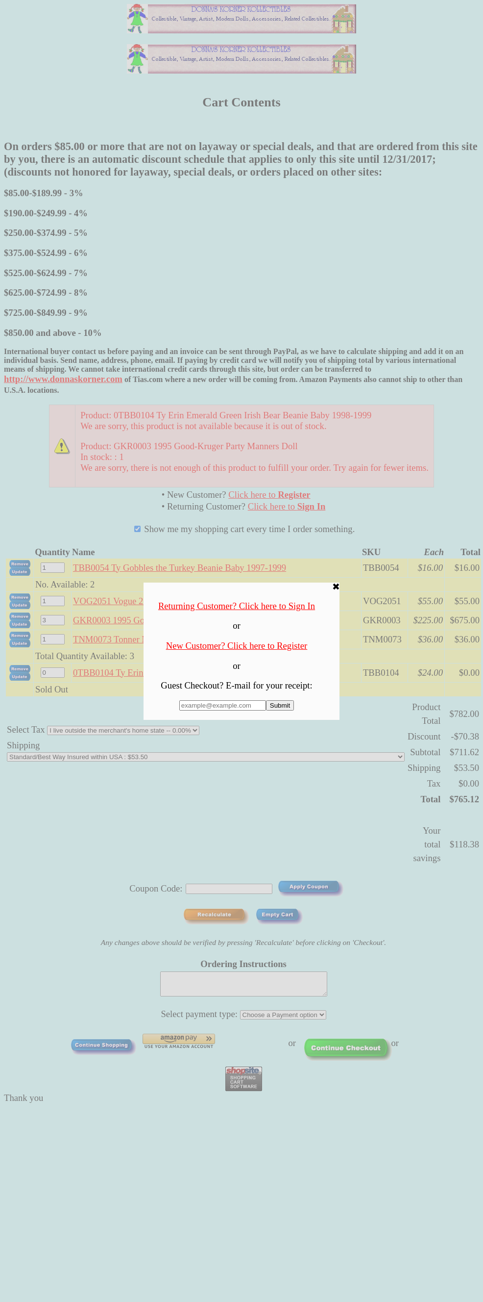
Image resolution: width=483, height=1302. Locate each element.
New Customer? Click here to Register (237, 645)
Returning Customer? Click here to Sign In (236, 606)
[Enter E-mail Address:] (222, 705)
